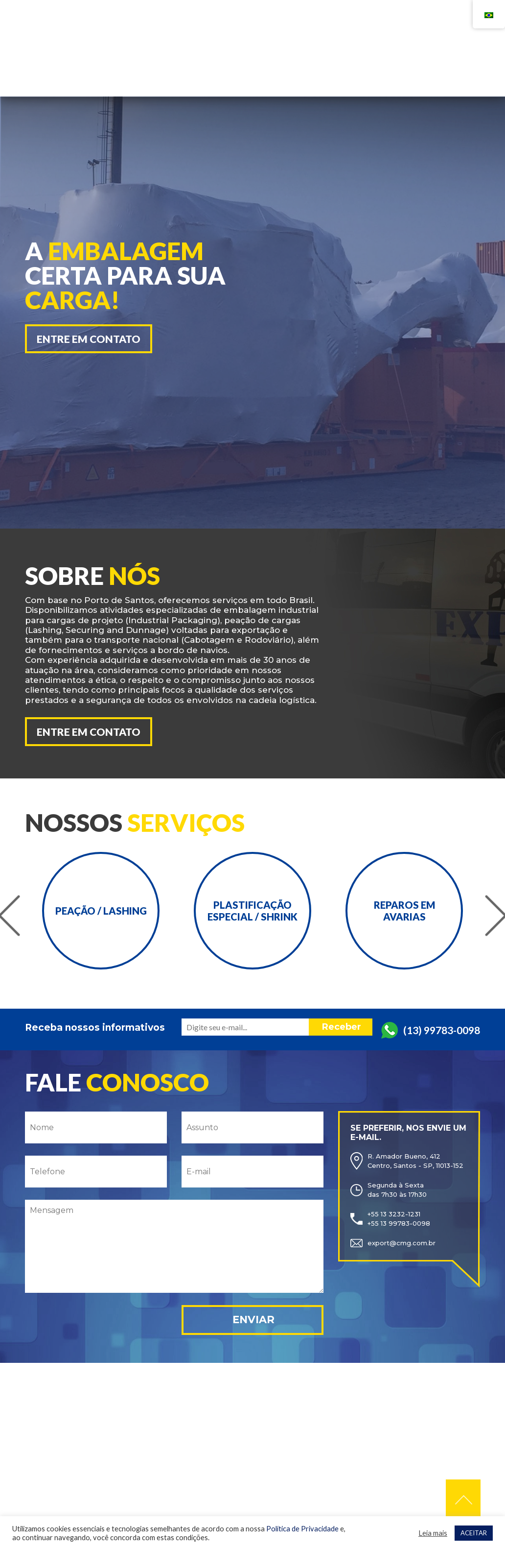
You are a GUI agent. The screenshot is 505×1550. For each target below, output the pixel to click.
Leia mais (432, 1533)
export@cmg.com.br (401, 1241)
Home (222, 62)
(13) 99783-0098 (441, 1028)
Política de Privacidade (302, 1529)
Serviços (335, 62)
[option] (135, 296)
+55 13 (336, 33)
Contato (398, 62)
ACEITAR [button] (473, 1533)
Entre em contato (88, 339)
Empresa (274, 62)
